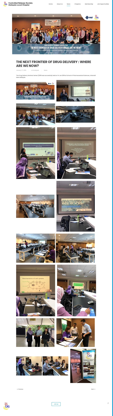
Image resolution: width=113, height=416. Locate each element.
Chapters (78, 4)
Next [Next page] (93, 389)
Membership (89, 4)
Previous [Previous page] (20, 389)
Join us (56, 404)
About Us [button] (60, 4)
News (68, 4)
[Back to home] (19, 4)
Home (51, 4)
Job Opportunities (103, 4)
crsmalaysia (35, 70)
